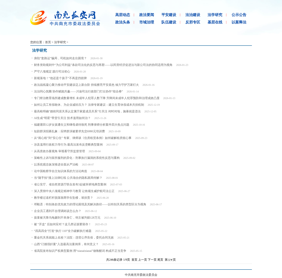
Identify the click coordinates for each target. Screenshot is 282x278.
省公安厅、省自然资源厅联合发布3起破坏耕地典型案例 (70, 184)
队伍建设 (168, 22)
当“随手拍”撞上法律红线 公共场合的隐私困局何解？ (68, 177)
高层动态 (122, 15)
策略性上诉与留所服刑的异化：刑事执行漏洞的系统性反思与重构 (77, 157)
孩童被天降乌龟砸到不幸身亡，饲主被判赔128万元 (67, 217)
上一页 (142, 259)
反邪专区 (192, 22)
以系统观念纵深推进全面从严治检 (56, 164)
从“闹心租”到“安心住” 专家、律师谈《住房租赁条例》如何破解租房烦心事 (82, 137)
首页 (48, 42)
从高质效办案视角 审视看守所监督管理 (59, 151)
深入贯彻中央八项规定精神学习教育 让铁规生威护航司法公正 (74, 191)
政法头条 (122, 22)
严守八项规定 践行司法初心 (52, 71)
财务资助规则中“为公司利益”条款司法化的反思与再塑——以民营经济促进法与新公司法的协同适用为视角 (103, 64)
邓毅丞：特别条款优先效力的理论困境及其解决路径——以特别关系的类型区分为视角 (90, 204)
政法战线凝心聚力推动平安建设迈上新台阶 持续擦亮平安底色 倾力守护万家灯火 (86, 84)
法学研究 (215, 15)
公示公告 (239, 15)
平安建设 (168, 15)
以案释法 (239, 22)
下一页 (152, 259)
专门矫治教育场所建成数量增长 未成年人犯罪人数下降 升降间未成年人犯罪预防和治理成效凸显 (97, 98)
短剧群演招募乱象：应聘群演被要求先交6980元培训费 (69, 131)
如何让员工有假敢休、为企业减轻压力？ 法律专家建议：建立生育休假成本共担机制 (89, 104)
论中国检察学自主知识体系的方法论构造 (60, 171)
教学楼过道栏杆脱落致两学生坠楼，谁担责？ (63, 197)
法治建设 (192, 15)
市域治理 (146, 22)
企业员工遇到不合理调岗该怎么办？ (57, 211)
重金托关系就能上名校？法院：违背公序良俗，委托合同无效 (74, 237)
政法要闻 (146, 15)
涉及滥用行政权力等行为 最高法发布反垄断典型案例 (68, 144)
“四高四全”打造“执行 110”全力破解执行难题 (63, 230)
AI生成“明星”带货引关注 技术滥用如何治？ (62, 118)
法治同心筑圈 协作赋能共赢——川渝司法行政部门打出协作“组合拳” (78, 91)
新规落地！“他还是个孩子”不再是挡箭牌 (60, 78)
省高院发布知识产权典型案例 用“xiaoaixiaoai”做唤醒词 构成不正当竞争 (80, 250)
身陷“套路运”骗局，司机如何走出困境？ (60, 58)
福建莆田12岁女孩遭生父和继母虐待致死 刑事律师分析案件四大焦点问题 (81, 124)
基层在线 (215, 22)
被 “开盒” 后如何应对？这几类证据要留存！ (62, 224)
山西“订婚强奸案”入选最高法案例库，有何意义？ (66, 244)
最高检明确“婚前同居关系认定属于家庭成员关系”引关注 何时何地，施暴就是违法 (87, 111)
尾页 (160, 259)
